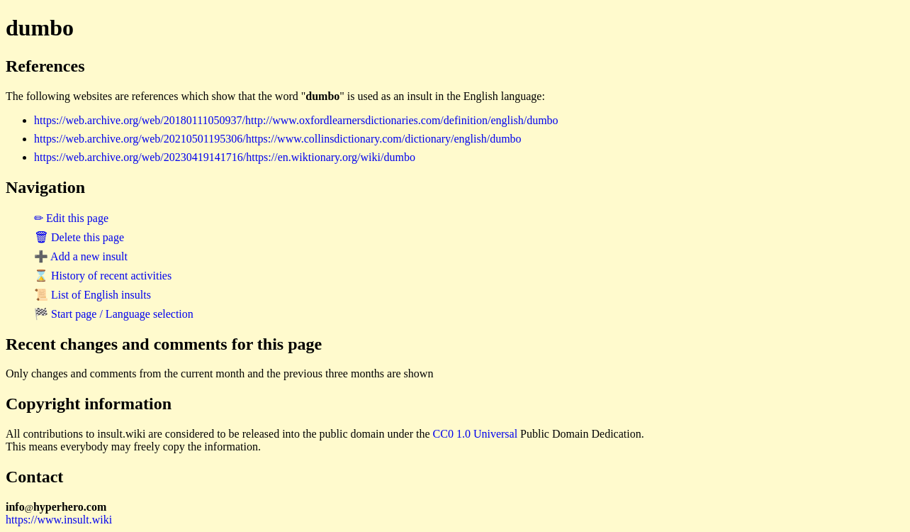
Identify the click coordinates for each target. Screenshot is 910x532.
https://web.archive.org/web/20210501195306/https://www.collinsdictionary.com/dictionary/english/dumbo (278, 139)
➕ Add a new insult (81, 256)
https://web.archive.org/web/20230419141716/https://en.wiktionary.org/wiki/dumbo (224, 157)
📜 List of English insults (92, 295)
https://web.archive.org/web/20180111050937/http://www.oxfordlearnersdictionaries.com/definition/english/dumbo (296, 120)
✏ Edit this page (71, 218)
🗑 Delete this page (79, 237)
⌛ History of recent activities (103, 276)
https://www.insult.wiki (59, 520)
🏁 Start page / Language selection (113, 314)
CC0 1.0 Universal (475, 434)
